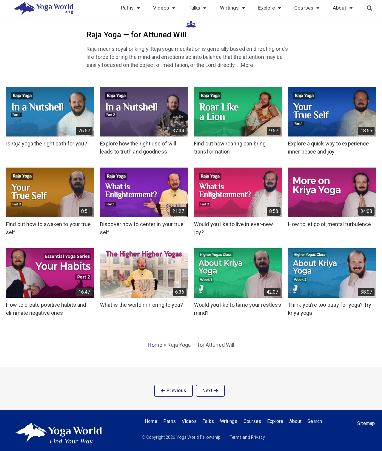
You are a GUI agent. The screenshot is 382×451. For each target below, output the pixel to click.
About (343, 7)
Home (155, 345)
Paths (130, 7)
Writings (232, 7)
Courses (307, 7)
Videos (164, 7)
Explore (269, 7)
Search (315, 421)
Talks (198, 7)
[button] (173, 391)
